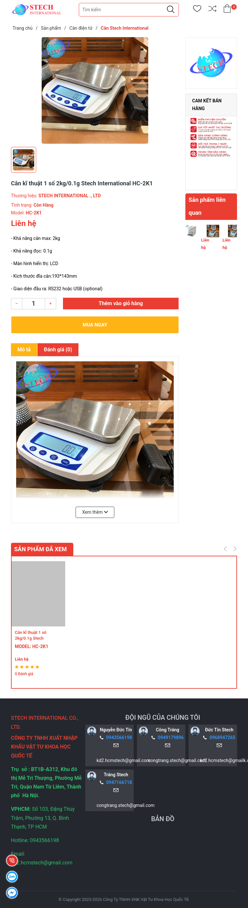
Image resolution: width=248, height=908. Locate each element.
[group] (95, 90)
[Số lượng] (33, 303)
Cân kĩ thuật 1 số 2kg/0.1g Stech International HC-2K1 (35, 638)
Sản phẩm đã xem (40, 549)
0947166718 (119, 782)
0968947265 (222, 737)
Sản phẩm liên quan (207, 206)
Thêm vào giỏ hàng (121, 303)
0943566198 (119, 737)
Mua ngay (95, 325)
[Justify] (171, 9)
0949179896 (171, 737)
